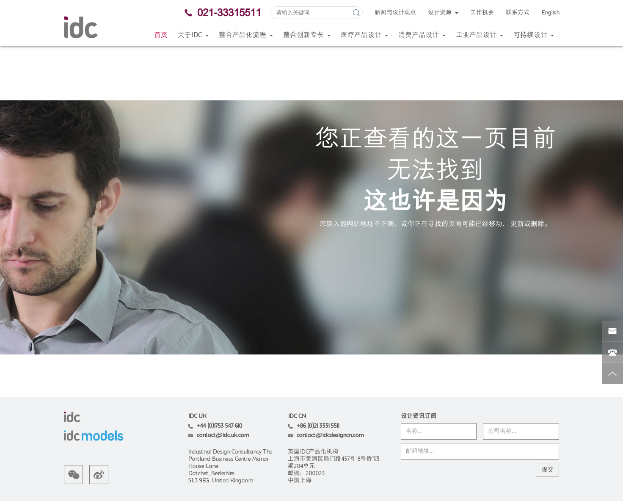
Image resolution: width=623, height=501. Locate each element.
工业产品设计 (479, 35)
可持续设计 (533, 35)
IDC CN (297, 362)
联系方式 (517, 13)
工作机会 (482, 13)
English (550, 13)
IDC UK (197, 362)
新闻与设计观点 (395, 13)
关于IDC (193, 35)
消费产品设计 (422, 35)
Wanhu (550, 464)
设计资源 (443, 13)
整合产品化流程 (246, 35)
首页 (161, 35)
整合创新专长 (307, 35)
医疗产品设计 (364, 35)
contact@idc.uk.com (222, 381)
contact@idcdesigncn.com (330, 381)
